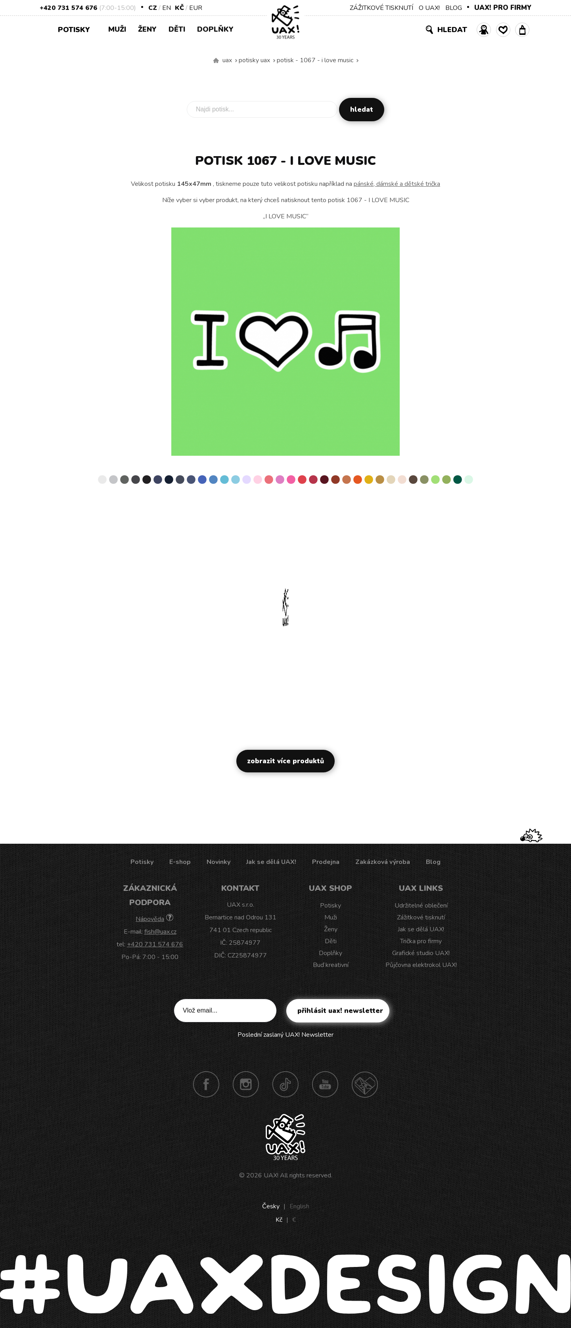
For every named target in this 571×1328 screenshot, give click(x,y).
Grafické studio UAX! (421, 953)
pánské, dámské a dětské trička (397, 184)
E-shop (180, 862)
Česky (271, 1206)
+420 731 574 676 (68, 8)
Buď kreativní (331, 965)
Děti (177, 29)
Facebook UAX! (206, 1084)
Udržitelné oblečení (421, 905)
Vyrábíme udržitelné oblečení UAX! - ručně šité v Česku (216, 61)
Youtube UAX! (325, 1084)
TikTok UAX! (285, 1084)
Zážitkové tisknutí (421, 917)
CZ (152, 8)
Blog (433, 862)
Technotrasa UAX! (364, 1084)
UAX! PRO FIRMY (502, 7)
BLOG (453, 8)
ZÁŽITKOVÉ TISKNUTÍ (381, 8)
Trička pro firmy (421, 941)
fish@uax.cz (160, 931)
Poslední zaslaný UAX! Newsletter (285, 1034)
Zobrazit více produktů (285, 761)
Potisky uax (254, 60)
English (299, 1206)
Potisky (77, 29)
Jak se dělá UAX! (271, 862)
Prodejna (325, 862)
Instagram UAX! (245, 1084)
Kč (179, 8)
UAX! (271, 1175)
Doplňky (215, 29)
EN (166, 8)
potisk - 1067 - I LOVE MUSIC (315, 60)
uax (227, 60)
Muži (117, 29)
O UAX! (429, 8)
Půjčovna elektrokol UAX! (421, 965)
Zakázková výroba (382, 862)
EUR (195, 8)
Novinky (218, 862)
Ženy (147, 29)
